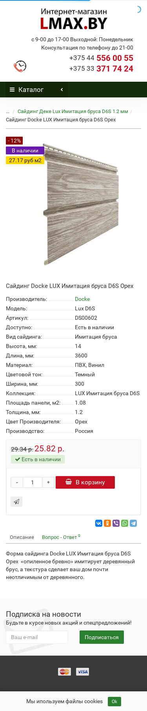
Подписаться (102, 637)
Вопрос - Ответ (61, 536)
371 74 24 (101, 68)
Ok (114, 701)
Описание (22, 537)
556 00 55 (101, 58)
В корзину (85, 482)
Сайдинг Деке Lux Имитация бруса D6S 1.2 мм (73, 111)
